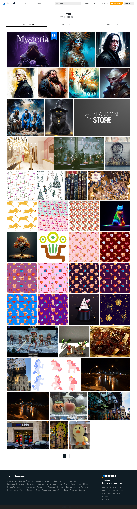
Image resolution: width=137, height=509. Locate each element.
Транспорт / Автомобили (52, 490)
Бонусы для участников (112, 483)
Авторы (96, 3)
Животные (72, 481)
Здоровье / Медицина (16, 484)
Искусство (40, 484)
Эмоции (82, 490)
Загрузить (116, 3)
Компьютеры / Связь (54, 484)
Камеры (105, 3)
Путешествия (12, 490)
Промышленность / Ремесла (77, 487)
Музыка (86, 484)
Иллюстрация (36, 3)
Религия (30, 490)
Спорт (38, 490)
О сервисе (106, 480)
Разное (22, 490)
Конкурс (87, 3)
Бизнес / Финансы (26, 481)
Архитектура (12, 481)
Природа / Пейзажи (56, 487)
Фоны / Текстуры (70, 490)
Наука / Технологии (15, 487)
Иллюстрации (20, 476)
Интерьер (30, 484)
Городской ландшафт (44, 481)
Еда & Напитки (60, 481)
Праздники (41, 487)
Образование (29, 487)
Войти (128, 3)
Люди (66, 484)
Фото (25, 3)
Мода (79, 484)
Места (72, 484)
